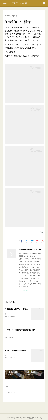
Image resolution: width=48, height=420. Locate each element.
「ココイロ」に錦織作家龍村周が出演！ (21, 330)
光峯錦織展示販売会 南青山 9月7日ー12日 (23, 309)
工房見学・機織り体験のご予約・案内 (20, 3)
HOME (5, 3)
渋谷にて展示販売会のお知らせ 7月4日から (23, 351)
